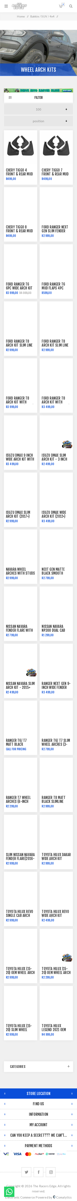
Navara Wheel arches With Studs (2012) (20, 573)
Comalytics (62, 1197)
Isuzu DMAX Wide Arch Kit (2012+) (54, 514)
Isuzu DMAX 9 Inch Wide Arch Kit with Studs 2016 (20, 459)
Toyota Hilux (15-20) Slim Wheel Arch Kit (19, 1030)
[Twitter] (26, 1172)
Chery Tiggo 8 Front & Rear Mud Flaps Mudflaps (19, 231)
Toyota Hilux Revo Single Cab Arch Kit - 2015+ (19, 915)
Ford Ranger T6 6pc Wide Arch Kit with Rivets (19, 288)
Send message (9, 1192)
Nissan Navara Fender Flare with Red (19, 630)
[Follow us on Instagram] (50, 1172)
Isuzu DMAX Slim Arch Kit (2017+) (18, 514)
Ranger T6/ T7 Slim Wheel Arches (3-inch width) (56, 744)
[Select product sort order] (38, 121)
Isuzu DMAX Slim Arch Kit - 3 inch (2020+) (54, 459)
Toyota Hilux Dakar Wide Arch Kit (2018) (56, 859)
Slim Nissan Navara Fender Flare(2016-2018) (20, 859)
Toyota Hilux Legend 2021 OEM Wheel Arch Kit (54, 1030)
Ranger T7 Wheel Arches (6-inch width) (18, 801)
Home (21, 16)
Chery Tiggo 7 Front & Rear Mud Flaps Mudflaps (55, 174)
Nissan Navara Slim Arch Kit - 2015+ (20, 685)
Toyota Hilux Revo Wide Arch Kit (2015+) (55, 915)
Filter (38, 98)
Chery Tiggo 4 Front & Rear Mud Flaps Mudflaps (19, 174)
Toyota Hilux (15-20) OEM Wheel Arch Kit (20, 973)
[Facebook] (38, 1172)
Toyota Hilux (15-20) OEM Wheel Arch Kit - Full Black (56, 973)
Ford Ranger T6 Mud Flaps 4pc (53, 286)
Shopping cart (63, 4)
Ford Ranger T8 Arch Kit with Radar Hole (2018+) (20, 402)
